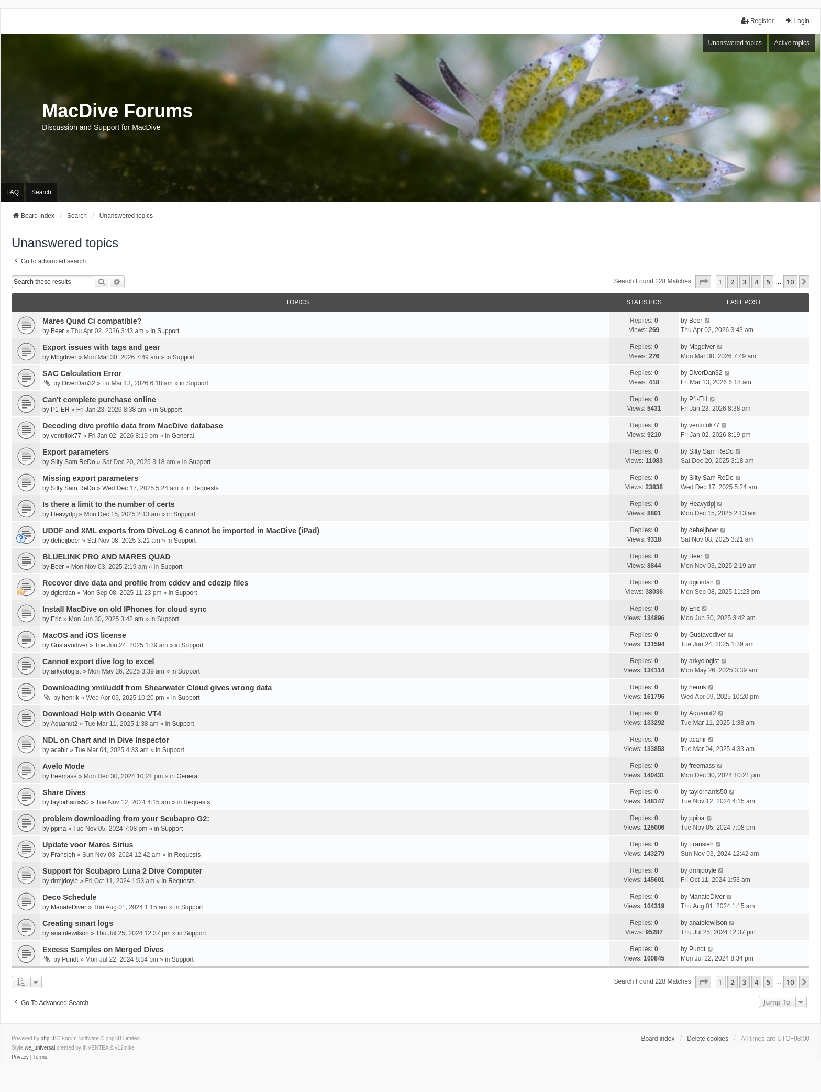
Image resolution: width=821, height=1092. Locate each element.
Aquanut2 (64, 723)
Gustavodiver (69, 645)
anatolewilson (70, 933)
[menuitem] (20, 1057)
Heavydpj (64, 514)
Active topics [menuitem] (791, 43)
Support (168, 331)
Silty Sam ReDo (73, 462)
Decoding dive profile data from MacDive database (132, 426)
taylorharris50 (70, 802)
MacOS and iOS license (84, 635)
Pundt (70, 959)
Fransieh (63, 854)
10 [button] (790, 281)
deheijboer (65, 540)
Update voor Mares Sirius (88, 845)
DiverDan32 (78, 383)
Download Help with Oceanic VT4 (101, 714)
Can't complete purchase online (99, 399)
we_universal (40, 1048)
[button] (703, 281)
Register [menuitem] (757, 21)
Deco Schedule (69, 897)
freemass (63, 776)
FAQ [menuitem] (12, 192)
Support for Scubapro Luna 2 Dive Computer (122, 871)
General (183, 435)
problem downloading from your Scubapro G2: (125, 818)
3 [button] (744, 281)
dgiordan (63, 593)
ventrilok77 (66, 435)
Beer (57, 331)
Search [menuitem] (41, 192)
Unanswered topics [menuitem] (735, 43)
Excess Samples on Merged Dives (103, 949)
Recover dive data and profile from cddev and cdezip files (145, 583)
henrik (70, 697)
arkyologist (66, 671)
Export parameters (75, 452)
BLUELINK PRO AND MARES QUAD (106, 557)
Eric (56, 619)
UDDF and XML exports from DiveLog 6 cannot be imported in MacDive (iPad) (180, 530)
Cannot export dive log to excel (98, 661)
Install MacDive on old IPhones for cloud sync (124, 609)
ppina (58, 828)
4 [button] (756, 281)
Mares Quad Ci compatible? (92, 321)
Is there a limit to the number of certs (108, 504)
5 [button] (768, 281)
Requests (205, 488)
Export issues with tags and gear (101, 347)
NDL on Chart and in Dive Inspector (105, 740)
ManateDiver (68, 907)
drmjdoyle (64, 881)
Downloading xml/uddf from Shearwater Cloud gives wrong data (157, 687)
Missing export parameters (90, 478)
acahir (59, 750)
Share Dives (63, 792)
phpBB (49, 1038)
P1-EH (60, 409)
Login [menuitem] (797, 21)
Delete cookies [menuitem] (707, 1038)
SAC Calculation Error (81, 373)
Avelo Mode (63, 766)
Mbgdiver (63, 357)
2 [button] (732, 281)
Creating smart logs (77, 923)
